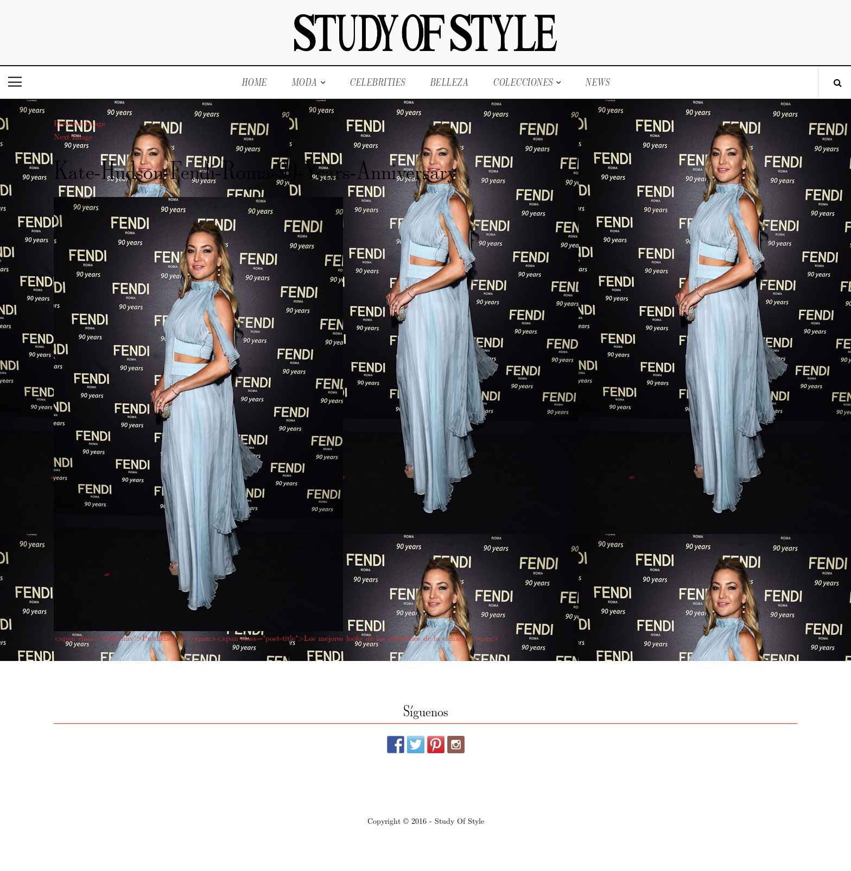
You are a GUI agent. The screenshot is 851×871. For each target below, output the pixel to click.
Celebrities (377, 82)
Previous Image (79, 122)
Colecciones (523, 82)
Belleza (449, 82)
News (597, 82)
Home (254, 82)
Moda (304, 82)
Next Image (73, 136)
